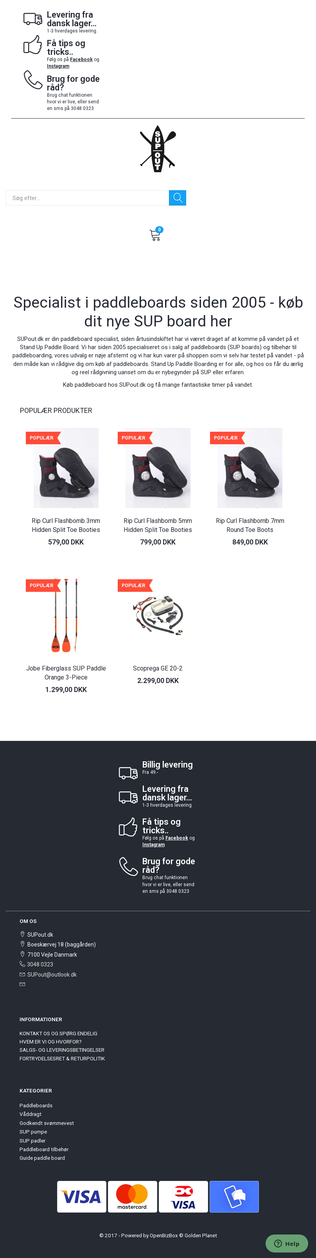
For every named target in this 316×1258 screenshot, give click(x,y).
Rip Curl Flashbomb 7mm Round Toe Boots (250, 525)
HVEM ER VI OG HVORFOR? (51, 1041)
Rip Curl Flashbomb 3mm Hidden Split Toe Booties (66, 525)
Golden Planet (201, 1235)
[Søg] (177, 197)
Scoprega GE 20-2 (158, 668)
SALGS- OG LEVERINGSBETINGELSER (62, 1050)
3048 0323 (40, 964)
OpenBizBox (164, 1235)
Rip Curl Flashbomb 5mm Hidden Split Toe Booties (158, 525)
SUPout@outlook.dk (52, 974)
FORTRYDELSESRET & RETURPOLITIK (62, 1058)
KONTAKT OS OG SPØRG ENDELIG (58, 1033)
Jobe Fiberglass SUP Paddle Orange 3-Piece (66, 673)
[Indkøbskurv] (155, 234)
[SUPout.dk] (158, 148)
